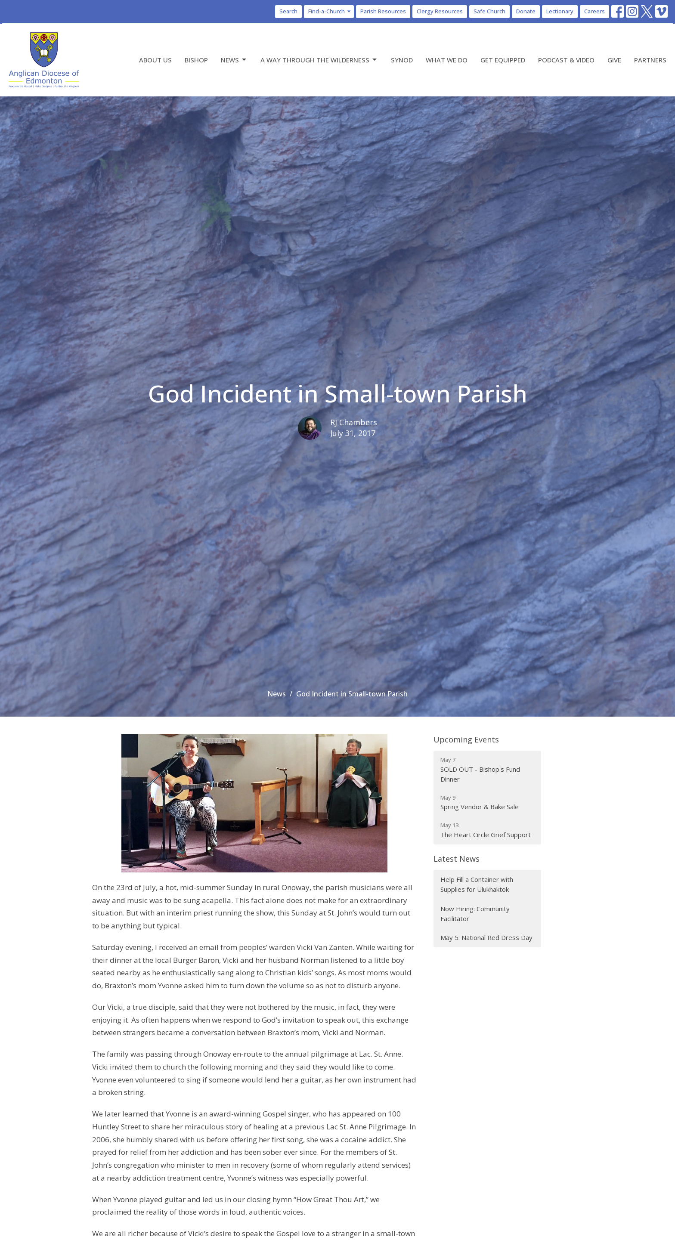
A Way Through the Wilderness (319, 60)
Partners (650, 60)
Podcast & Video (566, 60)
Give (614, 60)
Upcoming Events (466, 739)
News (234, 60)
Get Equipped (502, 60)
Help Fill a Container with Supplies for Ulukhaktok (476, 884)
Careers (594, 11)
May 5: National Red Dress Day (486, 937)
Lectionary (559, 11)
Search (288, 11)
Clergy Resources (440, 11)
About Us (155, 60)
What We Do (447, 60)
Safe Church (489, 11)
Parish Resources (383, 11)
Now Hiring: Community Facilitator (475, 913)
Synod (402, 60)
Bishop (196, 60)
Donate (526, 11)
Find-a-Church (330, 11)
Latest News (456, 858)
